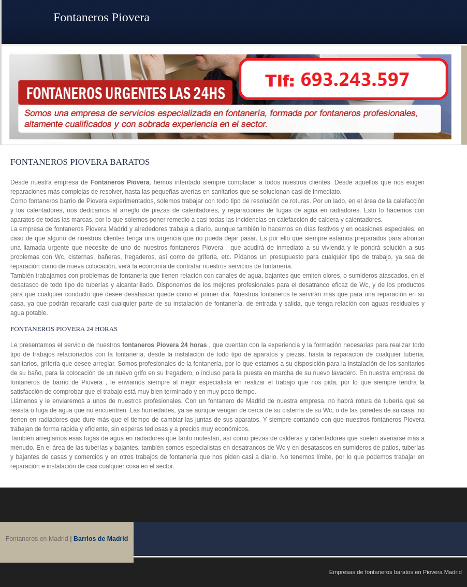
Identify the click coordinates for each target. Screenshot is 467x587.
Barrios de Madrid (101, 538)
